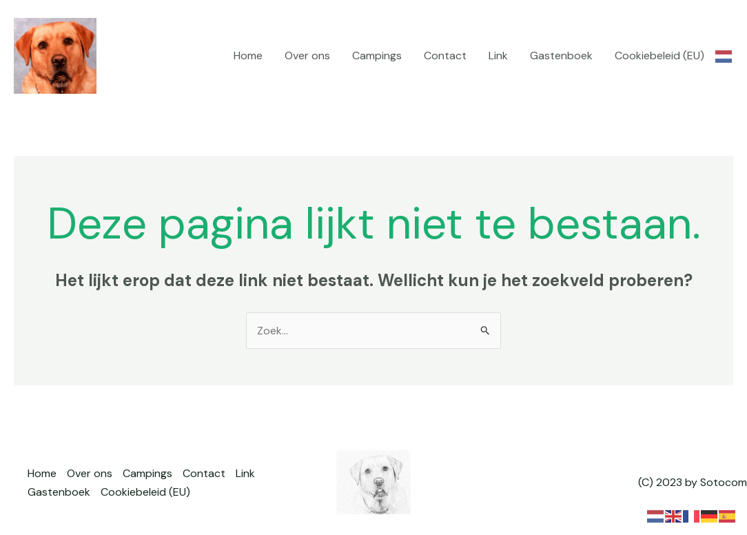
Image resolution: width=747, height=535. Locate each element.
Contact (445, 55)
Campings (377, 55)
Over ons (307, 55)
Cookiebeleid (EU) (659, 55)
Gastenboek (561, 55)
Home (248, 55)
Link (498, 55)
